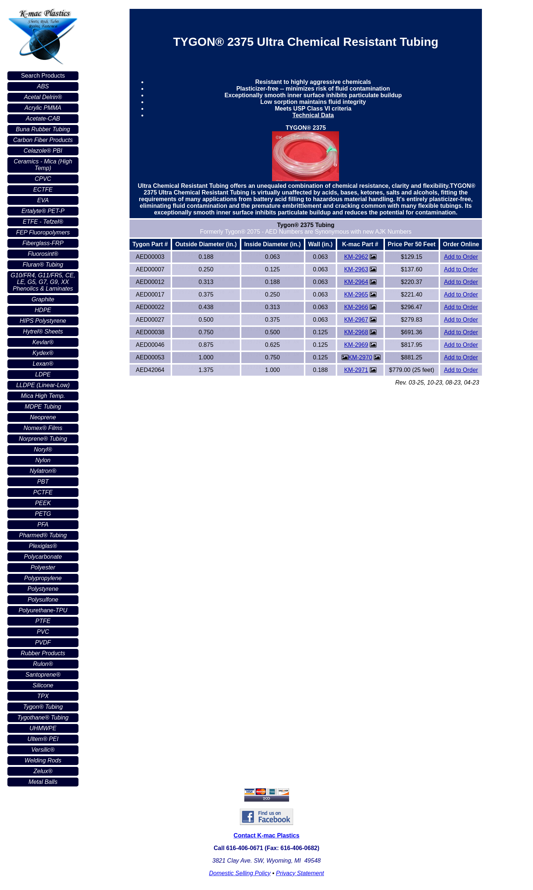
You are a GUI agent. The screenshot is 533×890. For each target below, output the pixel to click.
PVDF (43, 642)
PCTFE (43, 492)
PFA (42, 524)
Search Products (43, 75)
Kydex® (43, 353)
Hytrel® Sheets (43, 331)
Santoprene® (43, 674)
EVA (42, 200)
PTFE (43, 621)
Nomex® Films (42, 428)
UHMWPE (43, 728)
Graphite (42, 299)
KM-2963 (356, 269)
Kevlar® (42, 342)
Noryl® (43, 449)
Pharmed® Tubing (43, 535)
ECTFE (43, 189)
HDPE (43, 310)
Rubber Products (43, 653)
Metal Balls (43, 782)
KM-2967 (356, 320)
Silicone (43, 685)
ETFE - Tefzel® (43, 222)
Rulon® (43, 664)
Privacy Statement (300, 873)
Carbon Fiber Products (43, 140)
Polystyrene (42, 589)
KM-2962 (356, 257)
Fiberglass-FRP (42, 243)
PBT (42, 481)
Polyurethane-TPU (43, 610)
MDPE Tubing (43, 406)
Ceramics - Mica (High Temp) (43, 164)
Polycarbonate (43, 557)
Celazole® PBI (43, 151)
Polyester (43, 567)
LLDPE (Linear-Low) (43, 385)
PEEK (43, 503)
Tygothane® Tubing (42, 717)
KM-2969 (356, 345)
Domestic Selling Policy (240, 873)
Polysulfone (43, 599)
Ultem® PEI (42, 739)
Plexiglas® (43, 546)
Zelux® (43, 771)
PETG (43, 514)
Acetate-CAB (43, 118)
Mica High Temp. (43, 396)
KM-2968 (356, 332)
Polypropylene (42, 578)
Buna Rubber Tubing (43, 129)
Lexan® (43, 364)
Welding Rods (42, 760)
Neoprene (43, 417)
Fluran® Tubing (43, 264)
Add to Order (461, 257)
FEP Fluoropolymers (43, 232)
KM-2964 (356, 282)
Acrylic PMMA (42, 108)
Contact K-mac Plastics (266, 835)
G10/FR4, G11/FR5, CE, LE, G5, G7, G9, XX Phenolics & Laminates (43, 282)
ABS (43, 86)
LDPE (43, 374)
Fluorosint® (43, 254)
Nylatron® (43, 471)
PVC (43, 632)
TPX (42, 696)
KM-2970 (360, 357)
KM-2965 (356, 294)
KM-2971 (356, 370)
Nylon (43, 460)
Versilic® (43, 750)
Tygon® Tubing (43, 707)
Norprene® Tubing (43, 439)
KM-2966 (356, 307)
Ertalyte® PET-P (42, 211)
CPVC (43, 179)
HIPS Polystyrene (43, 321)
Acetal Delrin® (43, 97)
